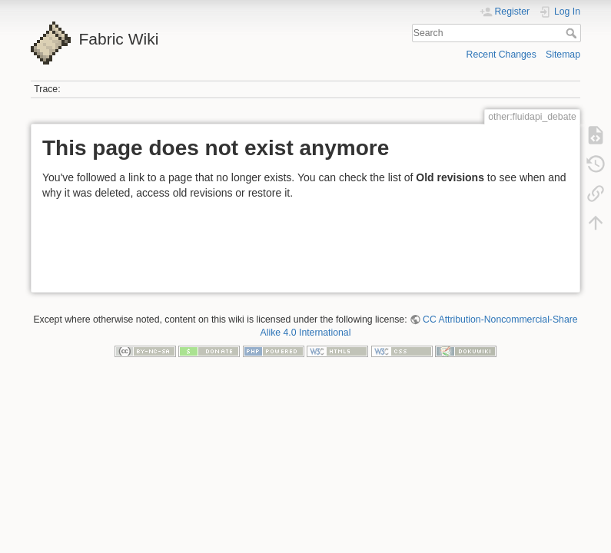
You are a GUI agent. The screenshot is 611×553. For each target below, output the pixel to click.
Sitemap (563, 54)
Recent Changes (501, 54)
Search (573, 33)
